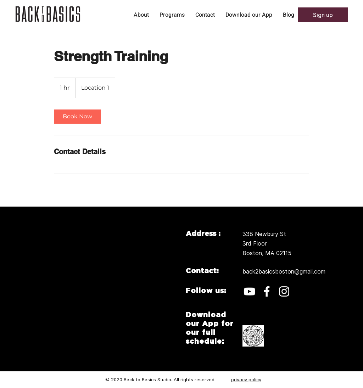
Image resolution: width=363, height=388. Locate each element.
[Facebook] (267, 291)
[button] (323, 14)
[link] (77, 116)
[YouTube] (249, 291)
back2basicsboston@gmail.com (283, 271)
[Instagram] (284, 291)
